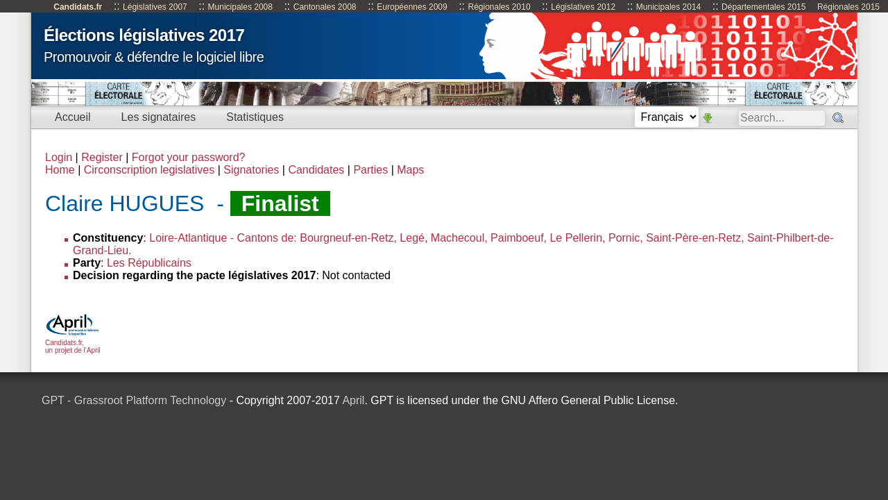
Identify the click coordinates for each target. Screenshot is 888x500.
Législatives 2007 (155, 7)
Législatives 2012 (583, 7)
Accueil (73, 117)
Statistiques (255, 117)
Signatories (251, 170)
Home (60, 170)
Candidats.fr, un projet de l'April (73, 342)
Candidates (316, 170)
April (353, 400)
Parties (370, 170)
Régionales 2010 (499, 7)
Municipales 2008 (240, 7)
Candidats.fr (77, 7)
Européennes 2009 (412, 7)
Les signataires (158, 117)
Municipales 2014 (668, 7)
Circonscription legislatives (149, 170)
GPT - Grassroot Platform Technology (134, 400)
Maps (410, 170)
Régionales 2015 (848, 7)
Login (58, 157)
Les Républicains (149, 263)
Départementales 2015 (763, 7)
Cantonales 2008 (325, 7)
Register (102, 157)
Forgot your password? (189, 157)
